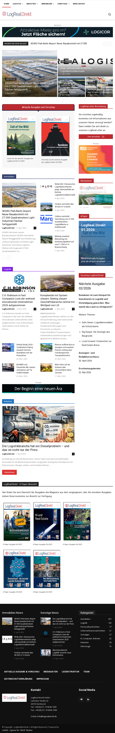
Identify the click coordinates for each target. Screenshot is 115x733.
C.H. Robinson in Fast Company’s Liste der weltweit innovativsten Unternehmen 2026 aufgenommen (18, 300)
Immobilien (10, 79)
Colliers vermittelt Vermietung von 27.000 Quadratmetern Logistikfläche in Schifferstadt (64, 221)
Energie (92, 83)
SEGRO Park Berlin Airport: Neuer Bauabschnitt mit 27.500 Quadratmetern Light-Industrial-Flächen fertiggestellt (18, 217)
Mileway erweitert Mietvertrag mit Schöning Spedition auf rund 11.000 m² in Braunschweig (64, 241)
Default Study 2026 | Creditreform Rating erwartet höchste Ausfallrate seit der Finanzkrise (24, 350)
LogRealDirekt (8, 228)
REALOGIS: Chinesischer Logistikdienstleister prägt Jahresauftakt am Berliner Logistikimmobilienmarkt (65, 189)
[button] (109, 14)
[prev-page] (4, 258)
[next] (110, 43)
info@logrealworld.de (47, 716)
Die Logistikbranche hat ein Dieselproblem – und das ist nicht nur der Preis (35, 448)
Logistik (44, 290)
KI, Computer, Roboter (11, 290)
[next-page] (9, 258)
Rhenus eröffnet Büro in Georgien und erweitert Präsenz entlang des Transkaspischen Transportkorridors (65, 350)
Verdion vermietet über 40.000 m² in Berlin (23, 654)
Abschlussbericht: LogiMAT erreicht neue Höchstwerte (62, 652)
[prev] (105, 43)
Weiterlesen (9, 472)
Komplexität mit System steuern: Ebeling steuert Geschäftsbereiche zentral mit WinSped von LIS (57, 300)
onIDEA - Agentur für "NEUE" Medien (17, 730)
